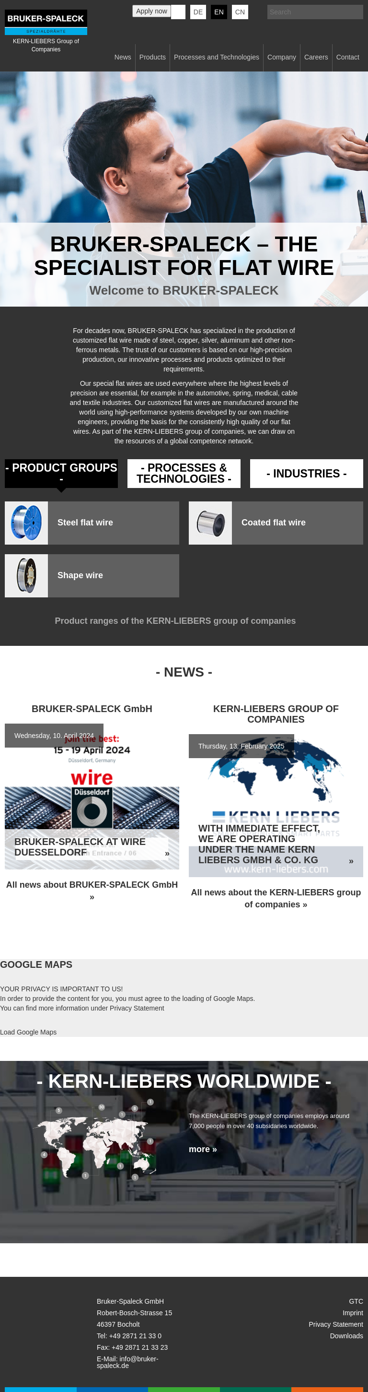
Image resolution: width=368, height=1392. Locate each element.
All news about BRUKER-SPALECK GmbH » (92, 891)
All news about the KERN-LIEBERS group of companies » (276, 899)
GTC (356, 1301)
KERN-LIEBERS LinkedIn (178, 12)
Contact (347, 57)
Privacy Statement (137, 1008)
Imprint (353, 1313)
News (123, 57)
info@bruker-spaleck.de (128, 1362)
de (198, 12)
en (218, 12)
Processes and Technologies (216, 57)
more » (203, 1149)
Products (152, 57)
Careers (316, 57)
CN (240, 12)
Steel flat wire (85, 522)
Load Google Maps (28, 1032)
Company (281, 57)
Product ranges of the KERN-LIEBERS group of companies (184, 621)
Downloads (346, 1336)
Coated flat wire (274, 522)
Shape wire (80, 575)
